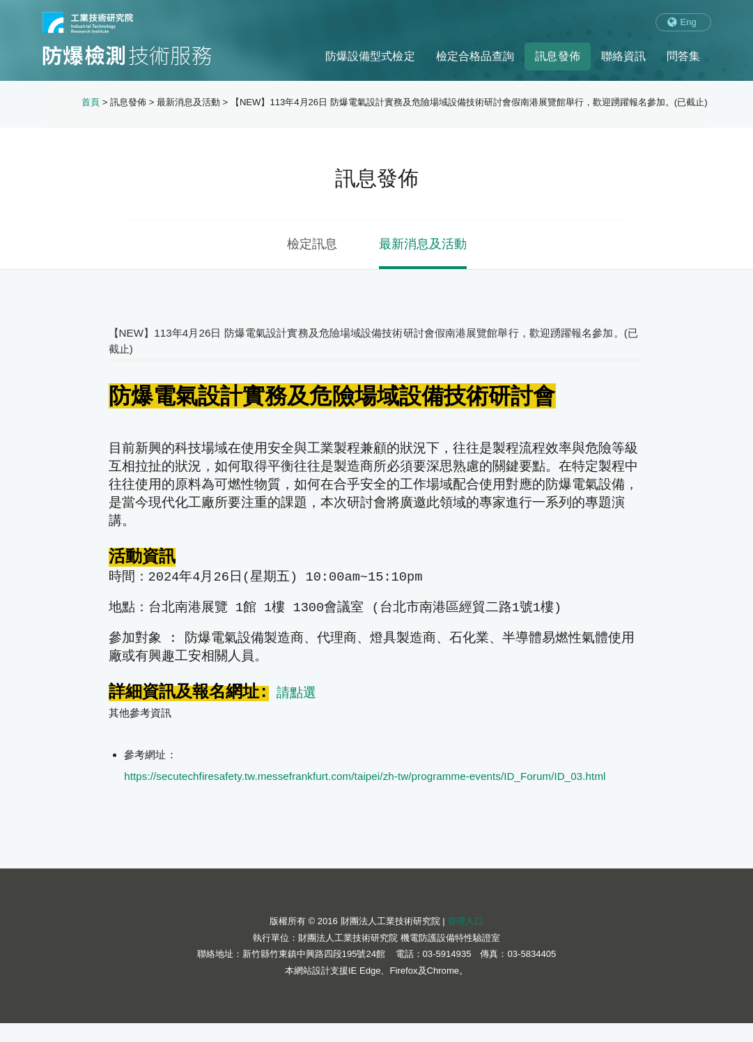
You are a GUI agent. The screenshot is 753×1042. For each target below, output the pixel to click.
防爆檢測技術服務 (127, 55)
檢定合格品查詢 (475, 56)
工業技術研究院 (87, 22)
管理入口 (465, 940)
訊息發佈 (557, 56)
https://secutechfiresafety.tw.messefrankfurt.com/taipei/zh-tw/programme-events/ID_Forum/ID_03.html (364, 795)
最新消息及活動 (423, 244)
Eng (689, 22)
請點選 (296, 711)
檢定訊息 (312, 244)
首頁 (90, 102)
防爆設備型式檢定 (370, 56)
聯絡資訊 (623, 56)
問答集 (683, 56)
